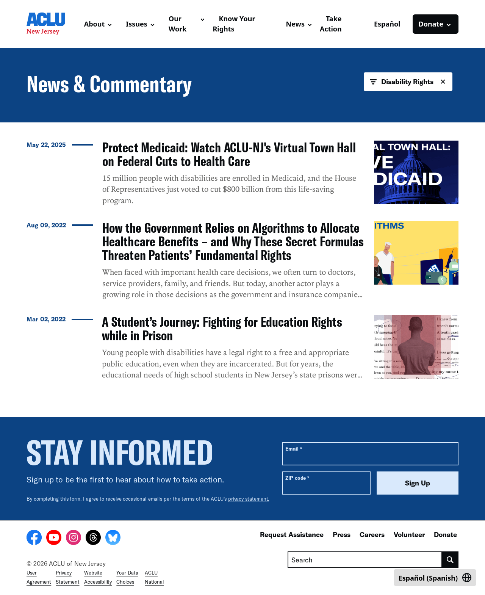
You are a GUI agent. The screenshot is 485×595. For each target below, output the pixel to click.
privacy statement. (248, 499)
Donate (445, 534)
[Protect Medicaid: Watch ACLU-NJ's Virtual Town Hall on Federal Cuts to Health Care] (242, 176)
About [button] (94, 23)
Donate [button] (431, 23)
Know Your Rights (234, 23)
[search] (450, 559)
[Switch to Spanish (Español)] (435, 577)
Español (387, 23)
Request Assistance (292, 534)
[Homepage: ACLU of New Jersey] (52, 24)
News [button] (295, 23)
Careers (372, 534)
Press (341, 534)
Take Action (331, 23)
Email (293, 448)
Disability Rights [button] (408, 81)
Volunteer (409, 534)
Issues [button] (136, 23)
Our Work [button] (178, 23)
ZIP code (297, 477)
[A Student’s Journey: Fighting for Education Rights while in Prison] (242, 350)
